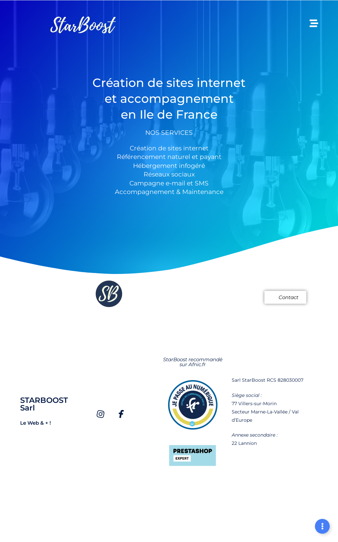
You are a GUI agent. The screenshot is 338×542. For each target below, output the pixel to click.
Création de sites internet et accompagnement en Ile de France (169, 98)
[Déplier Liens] (322, 526)
